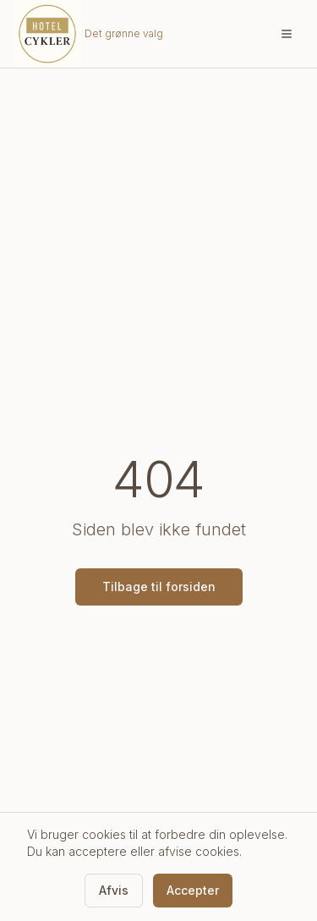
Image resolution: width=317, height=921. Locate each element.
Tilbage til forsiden (159, 586)
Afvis (113, 890)
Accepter (193, 890)
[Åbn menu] (286, 34)
